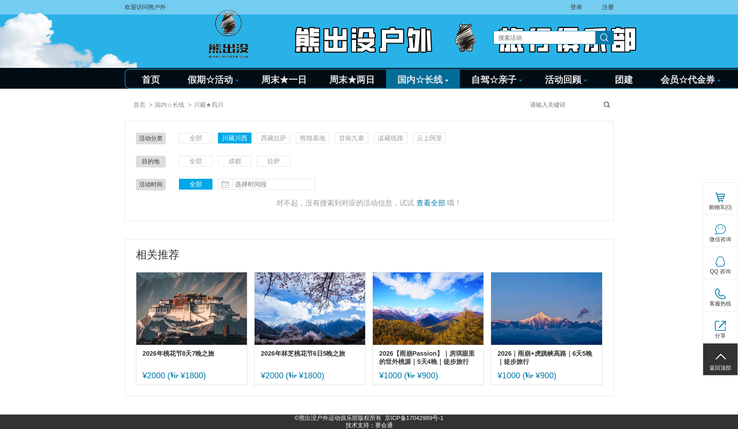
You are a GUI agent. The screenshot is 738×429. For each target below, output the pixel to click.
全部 (195, 138)
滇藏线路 (390, 138)
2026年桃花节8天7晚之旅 (179, 353)
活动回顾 (566, 80)
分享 (720, 336)
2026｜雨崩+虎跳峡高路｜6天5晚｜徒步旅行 (544, 357)
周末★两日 (352, 80)
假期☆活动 (213, 80)
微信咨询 (720, 239)
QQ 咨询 (720, 271)
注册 (608, 7)
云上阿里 (429, 138)
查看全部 (430, 203)
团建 (624, 80)
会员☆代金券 (691, 80)
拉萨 (273, 161)
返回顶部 (720, 368)
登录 (576, 7)
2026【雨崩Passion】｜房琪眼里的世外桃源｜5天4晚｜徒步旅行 (427, 357)
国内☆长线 (423, 80)
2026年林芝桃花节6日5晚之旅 (303, 353)
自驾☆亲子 (496, 80)
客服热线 (720, 303)
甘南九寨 (351, 138)
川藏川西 (234, 138)
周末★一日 (284, 80)
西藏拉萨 (273, 138)
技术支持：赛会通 (369, 425)
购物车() (720, 207)
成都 (234, 161)
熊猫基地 (312, 138)
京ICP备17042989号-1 (414, 418)
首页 (151, 80)
